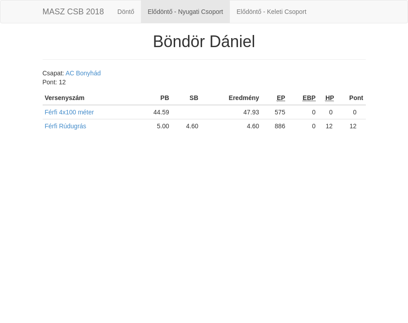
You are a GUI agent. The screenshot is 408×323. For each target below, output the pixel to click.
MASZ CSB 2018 (73, 11)
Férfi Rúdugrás (66, 126)
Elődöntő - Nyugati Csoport (185, 11)
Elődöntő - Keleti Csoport (272, 11)
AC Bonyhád (83, 73)
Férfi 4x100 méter (69, 112)
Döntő (126, 11)
